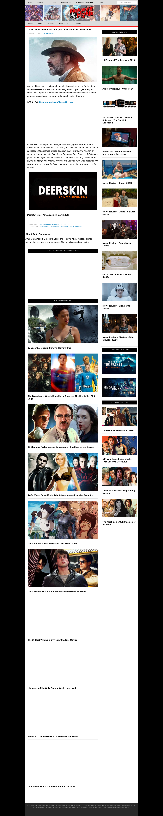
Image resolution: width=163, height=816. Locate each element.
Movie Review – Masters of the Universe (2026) (118, 338)
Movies (54, 224)
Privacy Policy (98, 807)
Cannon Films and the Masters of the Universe (51, 786)
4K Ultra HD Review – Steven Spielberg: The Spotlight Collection (117, 120)
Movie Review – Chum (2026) (117, 183)
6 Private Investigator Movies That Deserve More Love (117, 460)
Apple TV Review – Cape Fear (117, 89)
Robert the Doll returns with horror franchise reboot (116, 152)
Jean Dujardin (63, 226)
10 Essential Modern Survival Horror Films (49, 348)
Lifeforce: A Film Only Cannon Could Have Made (52, 688)
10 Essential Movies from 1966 (118, 430)
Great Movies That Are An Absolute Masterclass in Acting (57, 591)
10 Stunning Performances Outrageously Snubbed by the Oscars (61, 447)
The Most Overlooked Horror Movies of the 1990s (53, 736)
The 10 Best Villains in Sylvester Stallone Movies (52, 640)
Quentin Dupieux (76, 226)
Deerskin (54, 226)
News (60, 224)
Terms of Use (87, 807)
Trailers (66, 224)
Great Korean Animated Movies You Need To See (52, 543)
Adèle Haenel (45, 226)
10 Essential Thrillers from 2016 (118, 60)
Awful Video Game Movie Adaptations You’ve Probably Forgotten (61, 495)
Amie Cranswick (45, 224)
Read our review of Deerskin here (56, 102)
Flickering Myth (81, 13)
